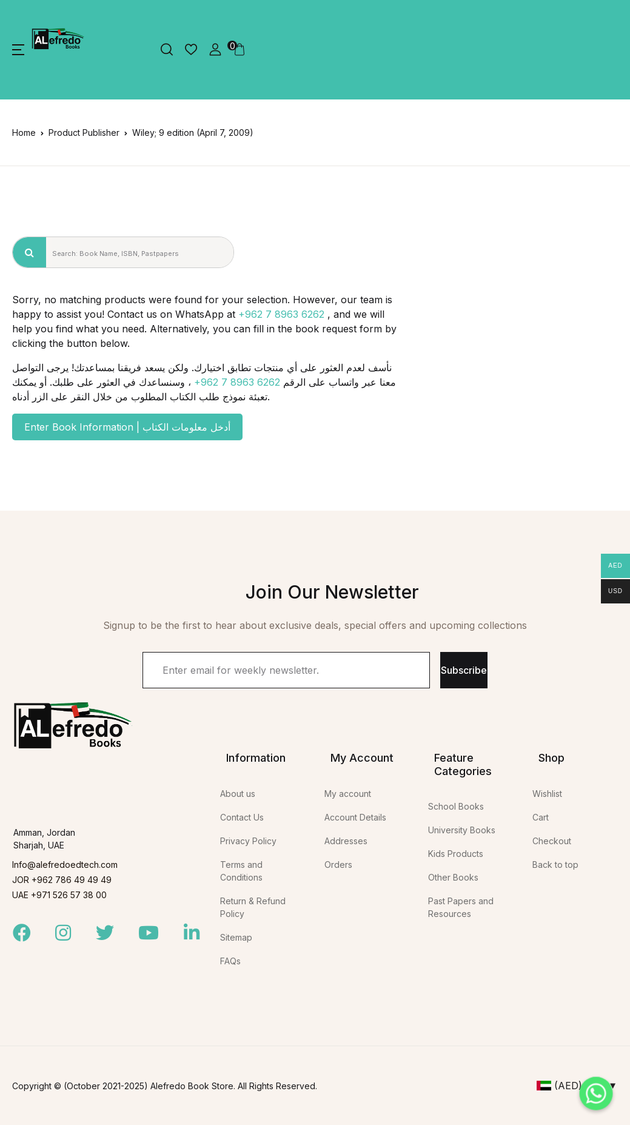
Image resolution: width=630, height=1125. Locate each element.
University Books (461, 830)
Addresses (345, 841)
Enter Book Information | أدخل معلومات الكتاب (127, 427)
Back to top (555, 864)
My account (347, 793)
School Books (456, 806)
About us (237, 793)
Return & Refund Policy (253, 907)
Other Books (453, 877)
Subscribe (464, 670)
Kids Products (455, 853)
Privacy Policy (248, 841)
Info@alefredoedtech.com (65, 864)
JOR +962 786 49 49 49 (62, 880)
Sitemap (236, 937)
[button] (18, 49)
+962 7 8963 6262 (281, 314)
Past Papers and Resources (461, 907)
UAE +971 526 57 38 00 (59, 895)
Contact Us (242, 817)
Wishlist (547, 793)
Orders (338, 864)
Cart (540, 817)
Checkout (551, 841)
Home (24, 132)
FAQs (230, 961)
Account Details (355, 817)
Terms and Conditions (241, 870)
